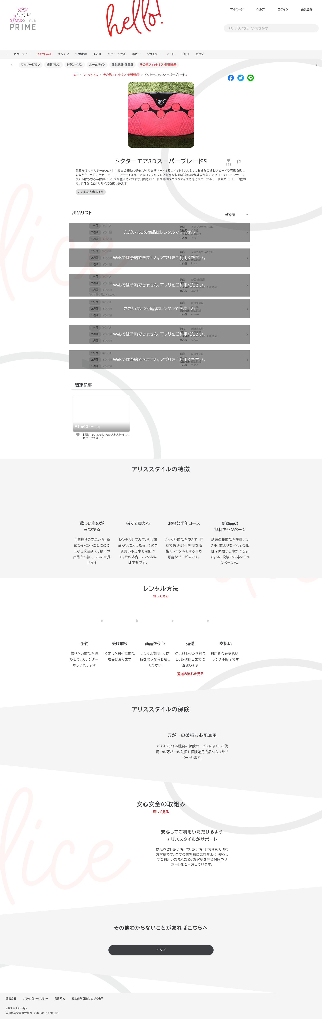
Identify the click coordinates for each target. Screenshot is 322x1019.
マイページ (237, 10)
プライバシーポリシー (35, 998)
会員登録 (306, 10)
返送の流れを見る (190, 674)
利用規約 (60, 998)
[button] (237, 214)
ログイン (282, 10)
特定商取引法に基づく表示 (88, 998)
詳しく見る (161, 596)
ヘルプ (260, 10)
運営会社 (11, 998)
